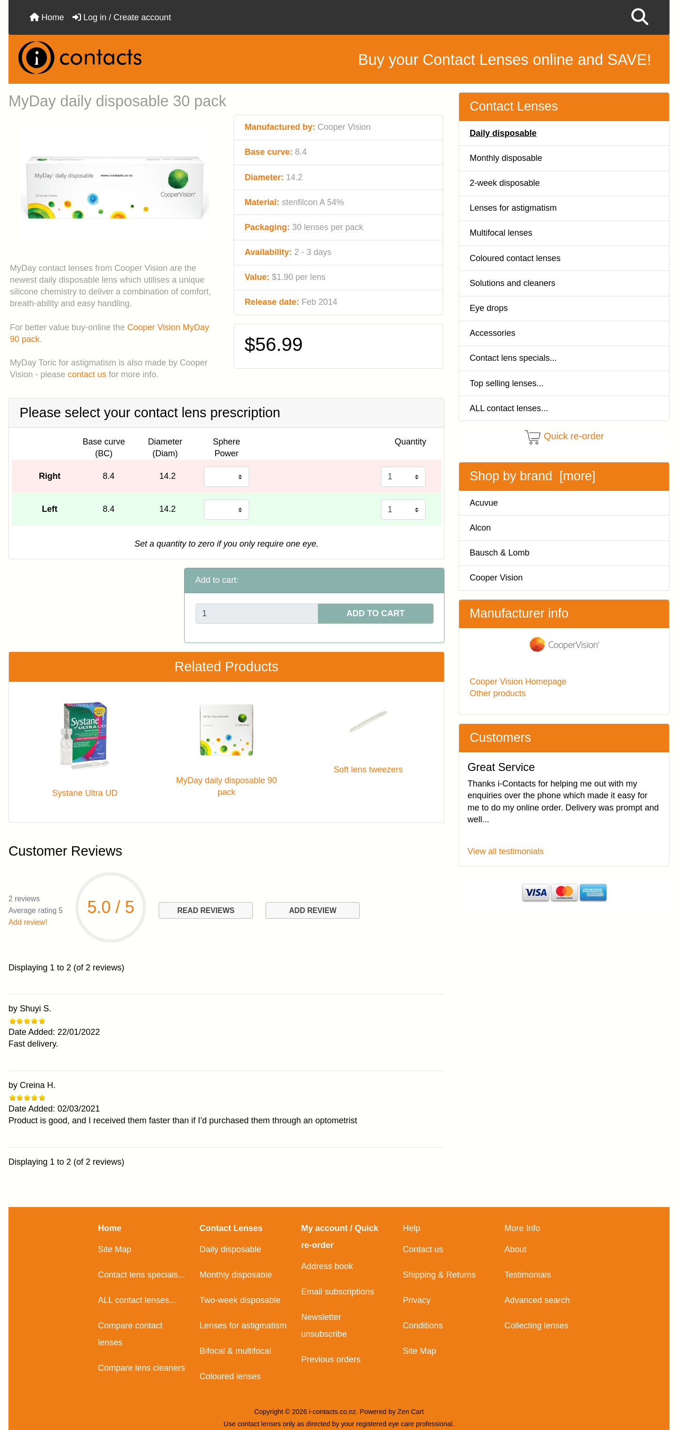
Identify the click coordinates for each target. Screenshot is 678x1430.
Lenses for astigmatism (513, 208)
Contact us (423, 1249)
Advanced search (537, 1300)
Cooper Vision (496, 577)
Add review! (27, 922)
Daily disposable (230, 1249)
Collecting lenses (536, 1325)
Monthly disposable (506, 158)
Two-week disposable (240, 1300)
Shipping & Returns (439, 1274)
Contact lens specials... (513, 358)
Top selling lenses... (507, 383)
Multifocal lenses (501, 233)
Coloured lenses (230, 1376)
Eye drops (489, 308)
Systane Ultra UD (84, 793)
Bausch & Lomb (500, 552)
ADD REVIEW (313, 910)
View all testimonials (506, 851)
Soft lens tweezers (368, 769)
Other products (498, 693)
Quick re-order (574, 436)
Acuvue (484, 503)
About (515, 1249)
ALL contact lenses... (509, 408)
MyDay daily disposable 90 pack (226, 786)
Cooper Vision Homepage (518, 681)
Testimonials (527, 1274)
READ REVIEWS (205, 910)
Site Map (114, 1249)
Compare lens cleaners (141, 1368)
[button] (640, 17)
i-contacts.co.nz (332, 1411)
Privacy (416, 1300)
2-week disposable (505, 183)
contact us (87, 374)
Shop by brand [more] (533, 476)
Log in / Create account (122, 17)
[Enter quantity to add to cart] (256, 614)
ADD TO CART (376, 613)
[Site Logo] (120, 57)
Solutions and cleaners (513, 283)
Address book (327, 1266)
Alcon (480, 527)
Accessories (493, 333)
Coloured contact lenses (515, 258)
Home (47, 17)
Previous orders (331, 1359)
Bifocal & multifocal (235, 1351)
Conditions (423, 1325)
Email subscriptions (337, 1291)
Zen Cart (410, 1411)
